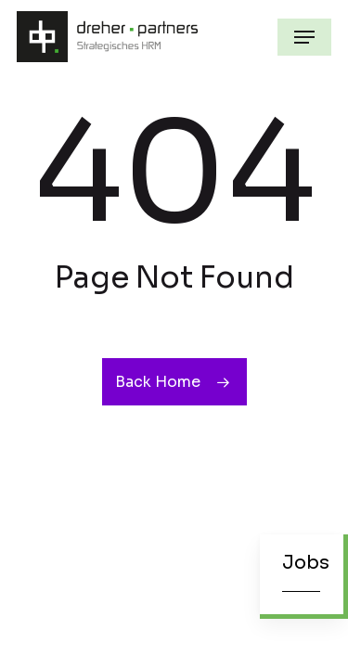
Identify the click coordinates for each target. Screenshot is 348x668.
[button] (304, 37)
